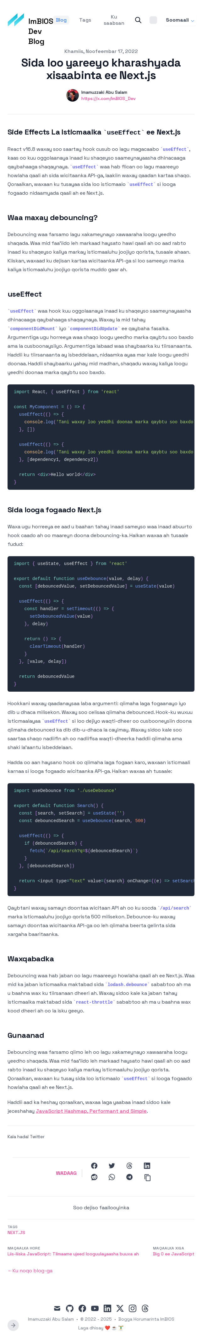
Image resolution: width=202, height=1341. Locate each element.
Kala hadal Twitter (26, 1136)
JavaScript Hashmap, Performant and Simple (91, 1111)
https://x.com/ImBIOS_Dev (108, 98)
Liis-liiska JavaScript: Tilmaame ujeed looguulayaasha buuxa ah (73, 1254)
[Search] (138, 20)
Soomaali (180, 20)
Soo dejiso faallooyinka (101, 1207)
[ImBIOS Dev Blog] (30, 20)
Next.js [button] (16, 1232)
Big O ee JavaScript (173, 1254)
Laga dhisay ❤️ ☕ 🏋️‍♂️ (100, 1328)
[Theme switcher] (153, 20)
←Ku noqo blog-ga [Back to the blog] (30, 1270)
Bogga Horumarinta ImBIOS (146, 1319)
